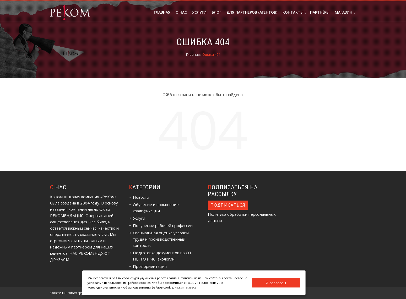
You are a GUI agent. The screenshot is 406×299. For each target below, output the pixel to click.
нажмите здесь (186, 287)
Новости (141, 197)
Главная (162, 12)
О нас (181, 12)
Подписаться (227, 205)
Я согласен (276, 282)
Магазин (345, 12)
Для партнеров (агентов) (251, 12)
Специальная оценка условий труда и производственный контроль (161, 239)
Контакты (294, 12)
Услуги (199, 12)
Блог (216, 12)
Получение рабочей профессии (163, 225)
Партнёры (319, 12)
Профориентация (150, 266)
